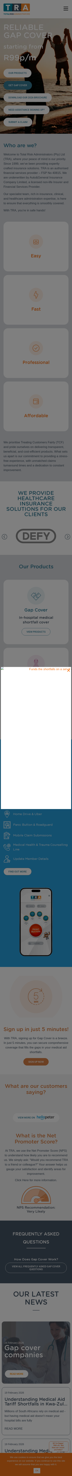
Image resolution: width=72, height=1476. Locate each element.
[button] (4, 537)
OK (37, 1470)
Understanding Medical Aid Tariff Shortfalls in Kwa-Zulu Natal (36, 1404)
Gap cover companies (23, 1351)
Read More (14, 1428)
